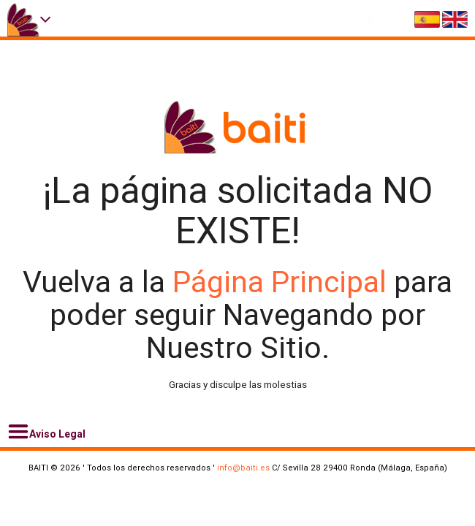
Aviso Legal (46, 431)
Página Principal (283, 282)
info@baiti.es (243, 467)
